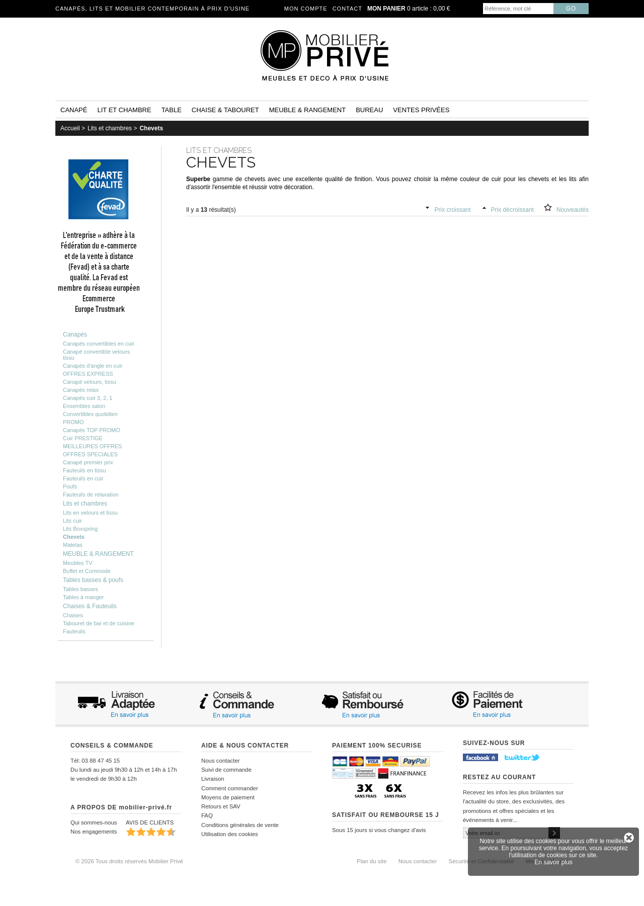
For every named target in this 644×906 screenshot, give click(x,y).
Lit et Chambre (124, 110)
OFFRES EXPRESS (88, 374)
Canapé (73, 110)
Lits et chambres (110, 128)
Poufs (70, 486)
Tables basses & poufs (93, 580)
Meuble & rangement (307, 110)
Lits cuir (72, 521)
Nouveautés (572, 209)
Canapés (75, 334)
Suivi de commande (226, 770)
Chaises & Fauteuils (90, 606)
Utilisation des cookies (229, 834)
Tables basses (80, 589)
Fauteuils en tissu (84, 470)
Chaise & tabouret (225, 110)
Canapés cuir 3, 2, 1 (87, 398)
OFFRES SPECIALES (90, 454)
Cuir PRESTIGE (83, 438)
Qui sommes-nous (93, 822)
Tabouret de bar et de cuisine (98, 623)
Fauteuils (74, 631)
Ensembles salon (84, 406)
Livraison (212, 779)
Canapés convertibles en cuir (98, 344)
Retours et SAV (220, 806)
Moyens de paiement (228, 797)
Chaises (73, 615)
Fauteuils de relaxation (91, 494)
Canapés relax (81, 390)
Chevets (151, 128)
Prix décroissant (512, 209)
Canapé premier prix (88, 462)
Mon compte (306, 9)
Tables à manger (83, 597)
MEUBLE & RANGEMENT (98, 553)
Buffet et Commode (87, 571)
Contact (347, 9)
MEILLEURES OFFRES (92, 446)
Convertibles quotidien (90, 414)
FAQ (207, 815)
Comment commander (229, 788)
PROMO (73, 422)
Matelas (73, 545)
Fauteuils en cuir (83, 478)
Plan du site (372, 861)
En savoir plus (553, 862)
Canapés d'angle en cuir (92, 366)
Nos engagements (93, 832)
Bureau (369, 110)
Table (172, 110)
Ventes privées (421, 110)
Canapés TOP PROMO (91, 430)
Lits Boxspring (80, 529)
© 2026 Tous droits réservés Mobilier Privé (129, 861)
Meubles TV (78, 563)
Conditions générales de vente (240, 825)
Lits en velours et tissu (90, 513)
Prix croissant (453, 209)
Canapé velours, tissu (89, 382)
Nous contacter (220, 761)
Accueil (70, 128)
